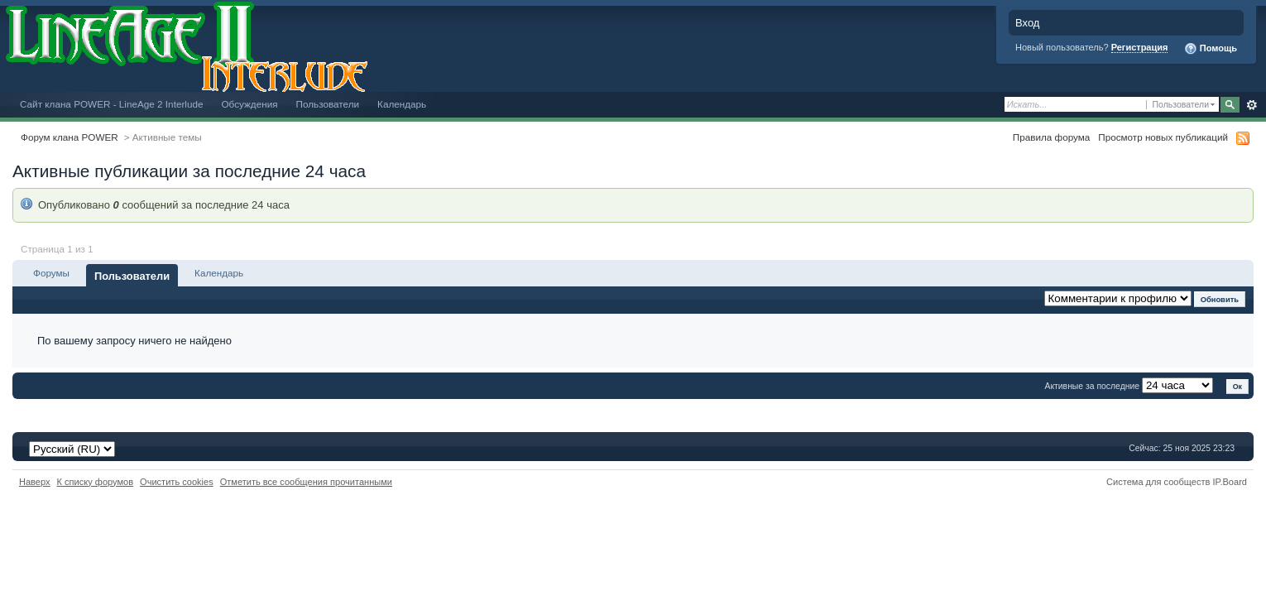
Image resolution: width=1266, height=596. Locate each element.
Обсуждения (249, 104)
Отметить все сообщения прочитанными (306, 482)
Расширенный (1251, 105)
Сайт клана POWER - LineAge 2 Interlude (111, 104)
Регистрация (1139, 47)
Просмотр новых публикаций (1163, 137)
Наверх (34, 482)
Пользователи (328, 104)
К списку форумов (95, 482)
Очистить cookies (176, 482)
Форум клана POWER (69, 137)
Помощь (1210, 48)
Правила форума (1051, 137)
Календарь (401, 104)
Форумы (51, 272)
